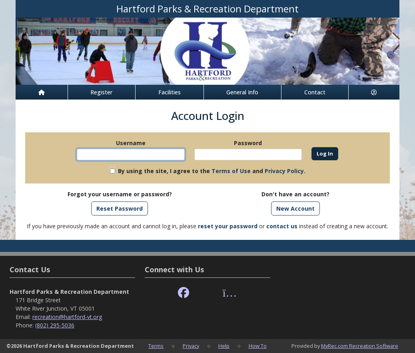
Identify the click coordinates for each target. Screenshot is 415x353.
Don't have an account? (295, 194)
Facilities (169, 92)
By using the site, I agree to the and (211, 171)
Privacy (191, 345)
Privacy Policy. (285, 171)
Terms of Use (231, 171)
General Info (242, 92)
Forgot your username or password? (120, 194)
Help (223, 345)
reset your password (227, 226)
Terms (156, 345)
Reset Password (119, 208)
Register (101, 92)
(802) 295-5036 (54, 325)
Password (248, 143)
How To (258, 345)
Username (131, 143)
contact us (281, 226)
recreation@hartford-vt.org (67, 317)
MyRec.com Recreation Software (359, 345)
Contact (314, 92)
